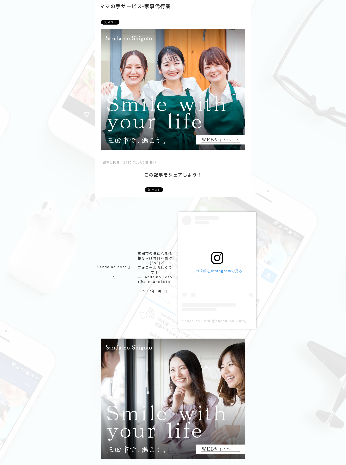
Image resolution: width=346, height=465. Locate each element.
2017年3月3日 (155, 290)
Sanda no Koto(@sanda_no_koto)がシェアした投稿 (230, 321)
